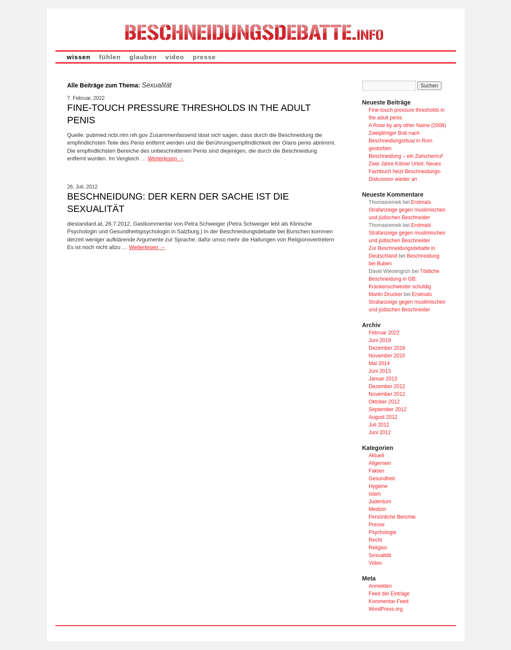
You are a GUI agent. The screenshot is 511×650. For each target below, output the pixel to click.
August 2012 (383, 417)
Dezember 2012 (387, 386)
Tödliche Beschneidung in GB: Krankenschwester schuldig (404, 279)
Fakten (376, 471)
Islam (375, 494)
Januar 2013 (383, 379)
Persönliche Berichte (392, 517)
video (174, 57)
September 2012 (388, 409)
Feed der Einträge (389, 594)
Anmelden (380, 586)
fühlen (110, 57)
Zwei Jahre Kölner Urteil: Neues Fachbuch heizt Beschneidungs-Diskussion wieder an (405, 171)
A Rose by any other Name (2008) (407, 125)
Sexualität (380, 555)
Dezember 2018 (387, 348)
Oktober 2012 (384, 402)
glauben (143, 57)
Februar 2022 (384, 333)
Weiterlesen (166, 158)
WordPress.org (386, 609)
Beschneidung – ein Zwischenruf (405, 156)
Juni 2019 (380, 340)
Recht (375, 540)
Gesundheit (382, 479)
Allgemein (380, 463)
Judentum (380, 502)
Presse (376, 525)
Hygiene (378, 486)
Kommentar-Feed (388, 601)
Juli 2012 (379, 425)
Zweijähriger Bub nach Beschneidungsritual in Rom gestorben (400, 140)
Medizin (377, 509)
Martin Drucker (385, 294)
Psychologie (382, 532)
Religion (378, 548)
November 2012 (387, 394)
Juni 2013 (380, 371)
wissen (79, 57)
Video (375, 563)
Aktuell (376, 455)
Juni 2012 (380, 432)
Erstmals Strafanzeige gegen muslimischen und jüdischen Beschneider (407, 210)
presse (204, 57)
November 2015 (387, 356)
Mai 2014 (379, 363)
